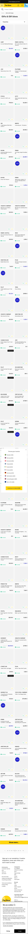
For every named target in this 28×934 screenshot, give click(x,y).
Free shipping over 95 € (14, 1)
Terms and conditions (7, 883)
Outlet (15, 876)
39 (13, 850)
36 (7, 850)
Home (2, 13)
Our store (4, 873)
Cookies (4, 886)
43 (20, 850)
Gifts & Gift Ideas (9, 13)
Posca (15, 888)
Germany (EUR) (9, 473)
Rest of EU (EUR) (9, 482)
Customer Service (6, 868)
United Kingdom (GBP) (11, 479)
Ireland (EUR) (9, 467)
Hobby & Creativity (18, 869)
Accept (19, 931)
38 (11, 850)
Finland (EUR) (9, 464)
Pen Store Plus (5, 876)
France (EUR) (9, 470)
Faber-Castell (17, 886)
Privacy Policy (5, 884)
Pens (15, 871)
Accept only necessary (8, 925)
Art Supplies (17, 868)
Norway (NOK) (9, 458)
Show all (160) (17, 891)
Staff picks (16, 879)
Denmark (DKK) (9, 461)
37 (9, 850)
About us (4, 872)
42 (18, 850)
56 (23, 850)
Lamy (15, 885)
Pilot (15, 883)
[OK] (14, 9)
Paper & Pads (17, 873)
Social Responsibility (6, 879)
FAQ (3, 870)
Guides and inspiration (7, 878)
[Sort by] (14, 21)
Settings (8, 931)
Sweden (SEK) (9, 455)
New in (15, 877)
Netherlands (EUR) (10, 476)
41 (16, 850)
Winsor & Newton (18, 890)
